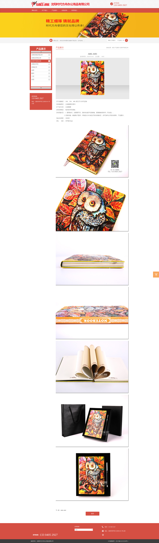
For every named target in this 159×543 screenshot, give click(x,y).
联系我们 (74, 10)
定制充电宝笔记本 (37, 55)
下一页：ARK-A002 (61, 510)
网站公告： (56, 40)
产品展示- (117, 47)
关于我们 (44, 10)
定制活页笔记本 (36, 58)
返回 (92, 513)
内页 (33, 79)
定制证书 (34, 67)
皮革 (33, 70)
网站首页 (34, 10)
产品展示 (54, 10)
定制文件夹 (35, 64)
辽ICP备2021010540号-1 (122, 541)
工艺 (33, 76)
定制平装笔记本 (36, 61)
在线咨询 (64, 10)
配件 (33, 73)
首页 (113, 47)
